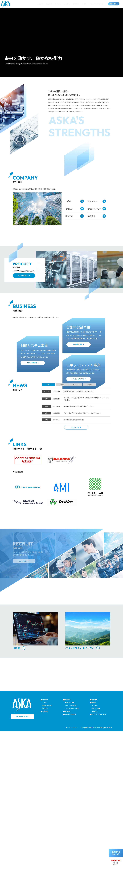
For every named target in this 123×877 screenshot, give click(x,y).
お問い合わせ (114, 4)
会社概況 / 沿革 (47, 862)
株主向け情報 (96, 865)
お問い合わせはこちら (22, 873)
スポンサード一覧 (70, 871)
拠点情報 (45, 865)
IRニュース (95, 862)
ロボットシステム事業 (72, 865)
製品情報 (49, 4)
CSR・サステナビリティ (97, 4)
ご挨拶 (44, 859)
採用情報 (76, 4)
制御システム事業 (70, 862)
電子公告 (94, 868)
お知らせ (67, 4)
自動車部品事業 (69, 859)
